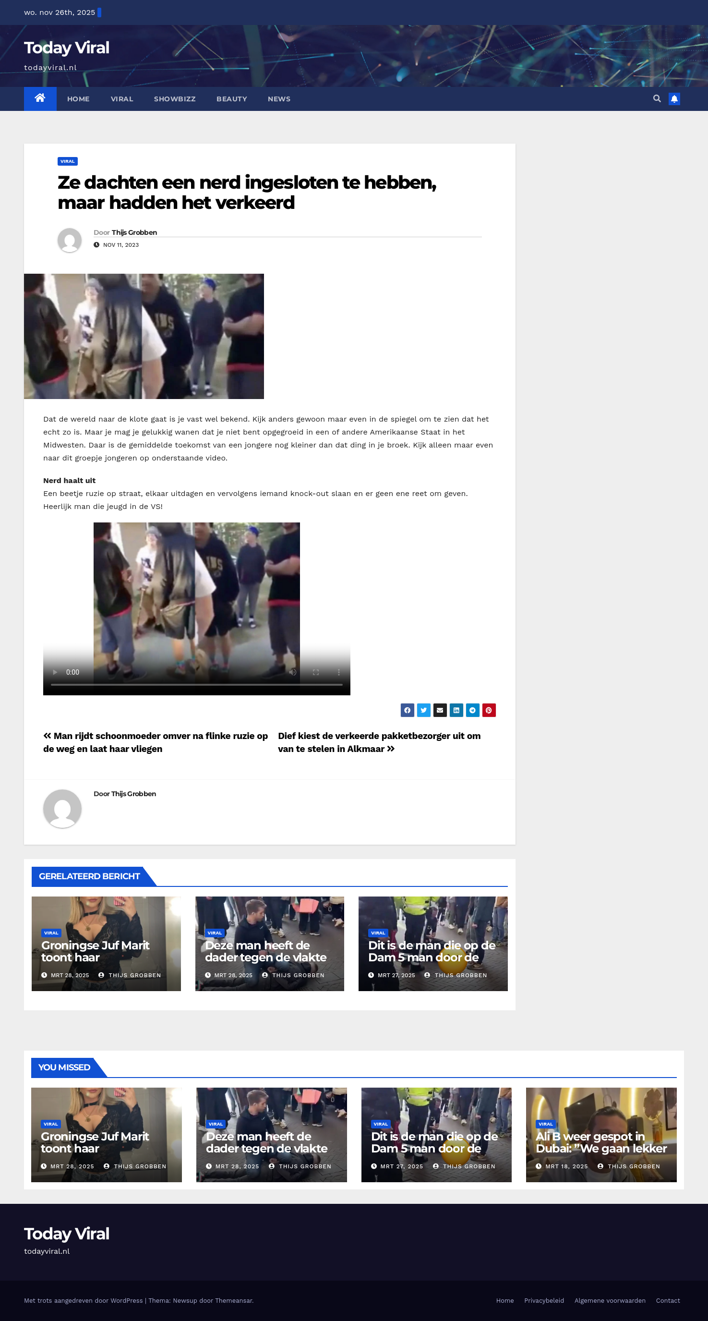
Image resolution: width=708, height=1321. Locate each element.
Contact (668, 1300)
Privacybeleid (544, 1300)
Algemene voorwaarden (610, 1300)
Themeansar (233, 1300)
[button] (657, 98)
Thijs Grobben (134, 232)
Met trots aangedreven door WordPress (84, 1300)
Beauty (231, 99)
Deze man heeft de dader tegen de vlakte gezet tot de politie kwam (265, 963)
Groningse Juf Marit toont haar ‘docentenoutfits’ (95, 957)
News (279, 99)
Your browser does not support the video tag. (196, 608)
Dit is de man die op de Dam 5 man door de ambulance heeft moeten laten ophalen (431, 963)
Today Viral (66, 47)
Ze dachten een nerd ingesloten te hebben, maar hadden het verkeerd (247, 192)
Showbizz (174, 99)
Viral (122, 99)
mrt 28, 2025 (72, 1166)
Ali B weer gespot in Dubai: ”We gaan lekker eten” (601, 1148)
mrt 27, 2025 (401, 1166)
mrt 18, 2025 (566, 1166)
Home (78, 99)
